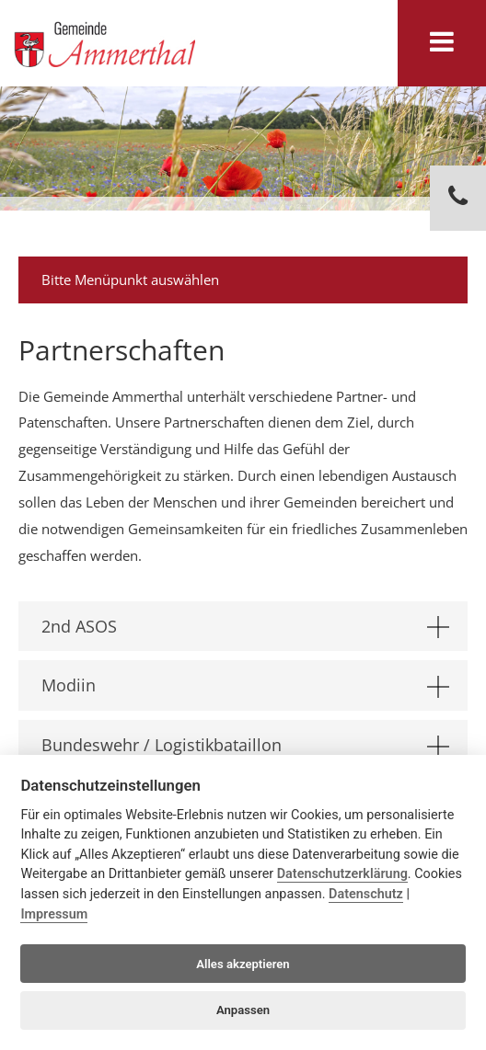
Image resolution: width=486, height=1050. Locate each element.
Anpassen (243, 1010)
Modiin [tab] (245, 686)
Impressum (53, 914)
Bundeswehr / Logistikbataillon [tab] (245, 746)
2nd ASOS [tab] (245, 627)
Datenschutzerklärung (342, 874)
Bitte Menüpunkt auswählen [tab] (245, 279)
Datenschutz (366, 894)
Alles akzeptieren (242, 964)
